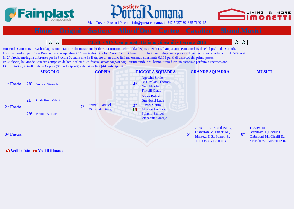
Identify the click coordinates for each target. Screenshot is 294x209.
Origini (70, 30)
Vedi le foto (18, 151)
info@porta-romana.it (148, 23)
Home (43, 30)
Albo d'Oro (135, 30)
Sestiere (99, 30)
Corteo (169, 30)
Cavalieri (199, 30)
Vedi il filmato (48, 151)
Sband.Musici (241, 30)
